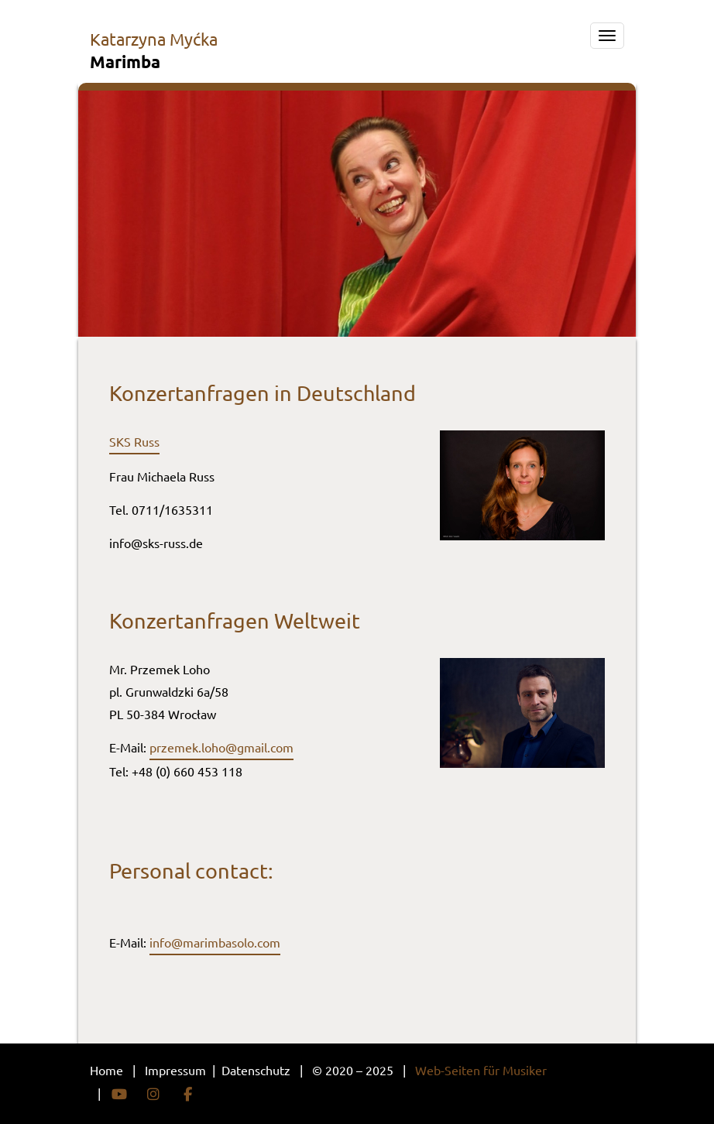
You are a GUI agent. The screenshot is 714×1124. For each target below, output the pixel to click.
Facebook (187, 1095)
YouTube (119, 1095)
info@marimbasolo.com (214, 942)
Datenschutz (257, 1070)
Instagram (153, 1095)
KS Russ (138, 441)
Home (106, 1070)
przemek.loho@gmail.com (221, 747)
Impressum (177, 1070)
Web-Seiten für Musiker (481, 1070)
